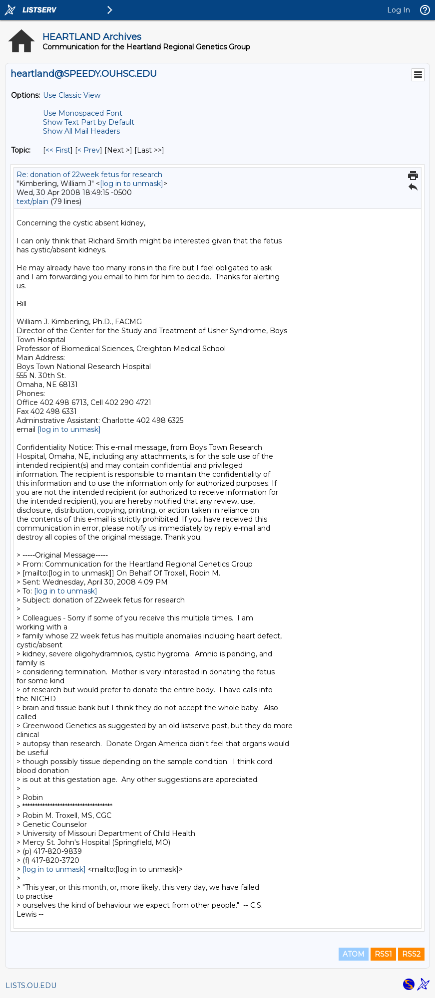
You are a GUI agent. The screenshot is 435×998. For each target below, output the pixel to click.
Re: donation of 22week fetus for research (89, 174)
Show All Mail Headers (81, 131)
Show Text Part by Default (88, 122)
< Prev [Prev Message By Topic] (88, 150)
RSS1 (383, 954)
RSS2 (411, 954)
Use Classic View (71, 95)
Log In (398, 9)
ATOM (354, 954)
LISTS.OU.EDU (30, 985)
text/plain (32, 201)
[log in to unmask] (131, 183)
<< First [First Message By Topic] (57, 150)
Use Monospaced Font (82, 113)
